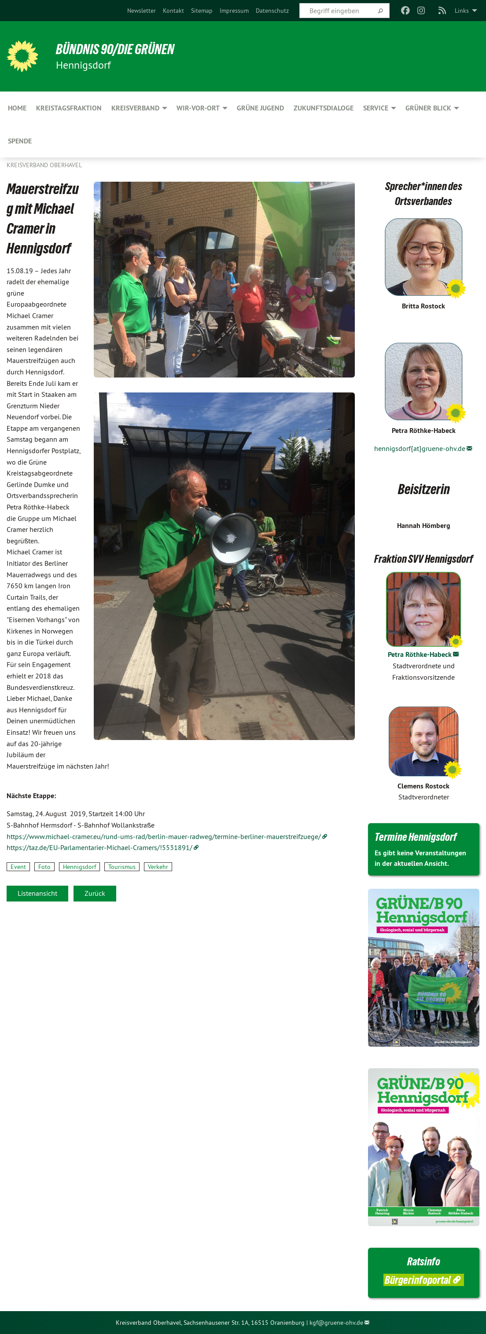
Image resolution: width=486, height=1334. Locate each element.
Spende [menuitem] (20, 141)
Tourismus (122, 867)
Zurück (95, 893)
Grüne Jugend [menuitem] (260, 108)
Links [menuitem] (462, 11)
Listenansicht (37, 893)
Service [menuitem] (375, 108)
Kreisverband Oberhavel (44, 165)
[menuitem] (141, 10)
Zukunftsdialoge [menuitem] (323, 108)
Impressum (234, 11)
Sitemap (202, 11)
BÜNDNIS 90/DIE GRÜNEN (115, 49)
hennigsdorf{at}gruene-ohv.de (419, 448)
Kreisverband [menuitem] (135, 108)
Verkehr (158, 867)
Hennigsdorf (79, 867)
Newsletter (141, 11)
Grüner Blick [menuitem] (428, 108)
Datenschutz (272, 11)
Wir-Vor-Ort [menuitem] (198, 108)
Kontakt (173, 11)
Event (18, 867)
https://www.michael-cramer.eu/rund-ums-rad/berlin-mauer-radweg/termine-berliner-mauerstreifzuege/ (164, 836)
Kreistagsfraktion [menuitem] (69, 108)
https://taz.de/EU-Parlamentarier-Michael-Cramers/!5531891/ (99, 847)
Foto (44, 867)
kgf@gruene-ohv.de (336, 1323)
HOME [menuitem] (17, 108)
